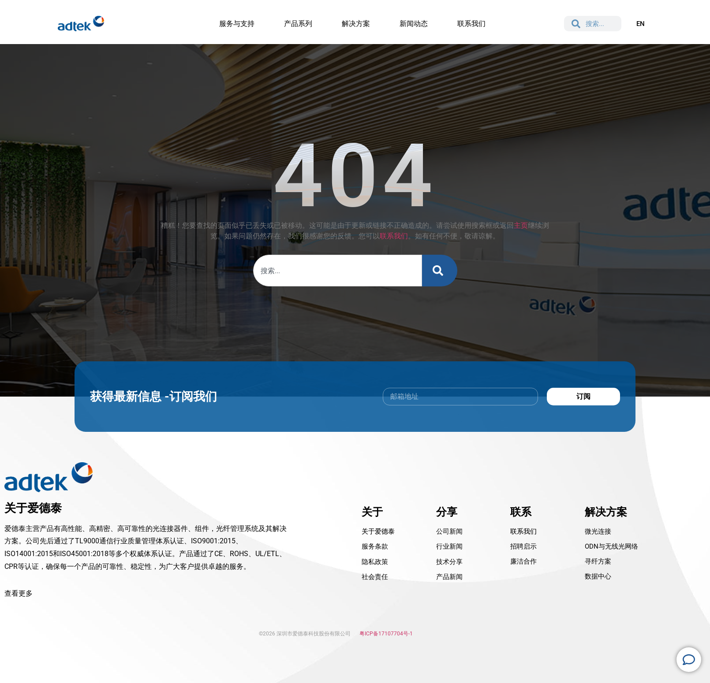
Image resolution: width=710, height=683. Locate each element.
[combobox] (337, 270)
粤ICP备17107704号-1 (386, 634)
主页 (521, 225)
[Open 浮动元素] (688, 659)
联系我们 (394, 236)
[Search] (439, 270)
